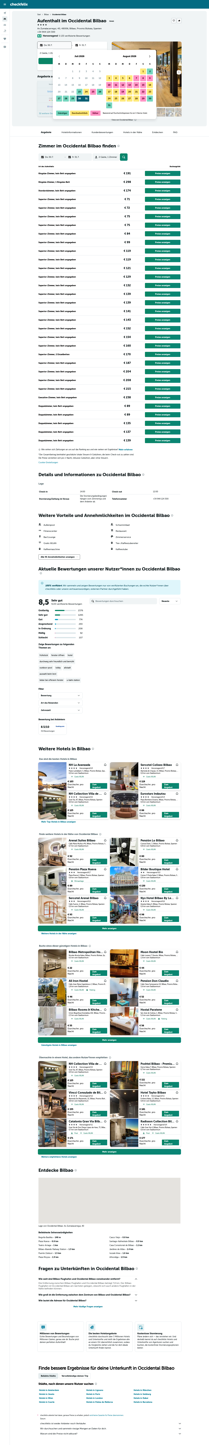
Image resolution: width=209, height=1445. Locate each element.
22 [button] (72, 91)
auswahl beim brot (48, 674)
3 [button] (86, 71)
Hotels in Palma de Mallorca (99, 1402)
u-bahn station (73, 680)
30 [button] (79, 98)
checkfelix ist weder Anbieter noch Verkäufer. (111, 1423)
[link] (58, 822)
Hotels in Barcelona (143, 1402)
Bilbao (46, 15)
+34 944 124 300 (46, 32)
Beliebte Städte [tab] (48, 1376)
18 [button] (93, 85)
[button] (5, 4)
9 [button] (79, 78)
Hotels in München (142, 1390)
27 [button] (59, 98)
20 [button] (59, 91)
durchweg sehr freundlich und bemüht (57, 661)
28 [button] (66, 98)
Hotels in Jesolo (46, 1394)
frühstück (44, 655)
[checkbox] (52, 729)
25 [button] (93, 91)
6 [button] (59, 78)
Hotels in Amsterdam (49, 1390)
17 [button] (86, 85)
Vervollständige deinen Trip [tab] (75, 1376)
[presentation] (135, 120)
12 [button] (100, 78)
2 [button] (79, 71)
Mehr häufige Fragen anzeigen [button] (88, 1306)
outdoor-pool (46, 668)
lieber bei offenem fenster (51, 680)
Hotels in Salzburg (142, 1394)
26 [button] (100, 91)
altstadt (67, 668)
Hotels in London (94, 1398)
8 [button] (72, 78)
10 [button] (86, 78)
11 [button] (93, 78)
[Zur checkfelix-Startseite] (19, 4)
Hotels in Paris (93, 1394)
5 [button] (100, 71)
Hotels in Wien (46, 1398)
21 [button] (66, 91)
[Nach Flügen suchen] (4, 13)
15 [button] (73, 85)
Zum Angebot (96, 785)
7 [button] (66, 78)
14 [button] (66, 85)
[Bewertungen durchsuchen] (125, 601)
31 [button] (86, 98)
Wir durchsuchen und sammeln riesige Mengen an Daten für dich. (111, 1428)
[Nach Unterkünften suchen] (4, 19)
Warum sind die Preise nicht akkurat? (111, 1433)
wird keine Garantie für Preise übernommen (106, 1415)
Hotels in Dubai (141, 1398)
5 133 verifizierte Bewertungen (74, 36)
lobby (58, 668)
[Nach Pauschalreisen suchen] (4, 31)
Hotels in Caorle (46, 1402)
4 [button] (93, 71)
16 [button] (79, 85)
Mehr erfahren (126, 449)
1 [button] (72, 71)
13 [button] (59, 85)
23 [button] (79, 91)
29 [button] (72, 98)
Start (39, 15)
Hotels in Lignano (94, 1390)
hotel (70, 655)
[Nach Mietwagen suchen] (4, 25)
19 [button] (100, 85)
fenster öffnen (57, 655)
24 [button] (86, 91)
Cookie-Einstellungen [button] (48, 462)
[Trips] (4, 39)
